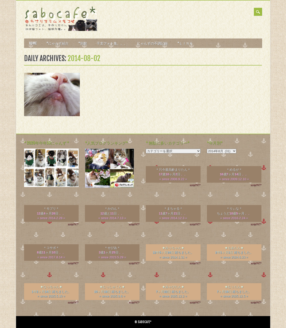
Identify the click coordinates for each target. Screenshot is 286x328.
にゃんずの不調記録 (152, 43)
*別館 (82, 43)
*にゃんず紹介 (57, 43)
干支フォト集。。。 (112, 43)
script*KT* (195, 185)
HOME (33, 43)
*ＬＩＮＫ (185, 43)
